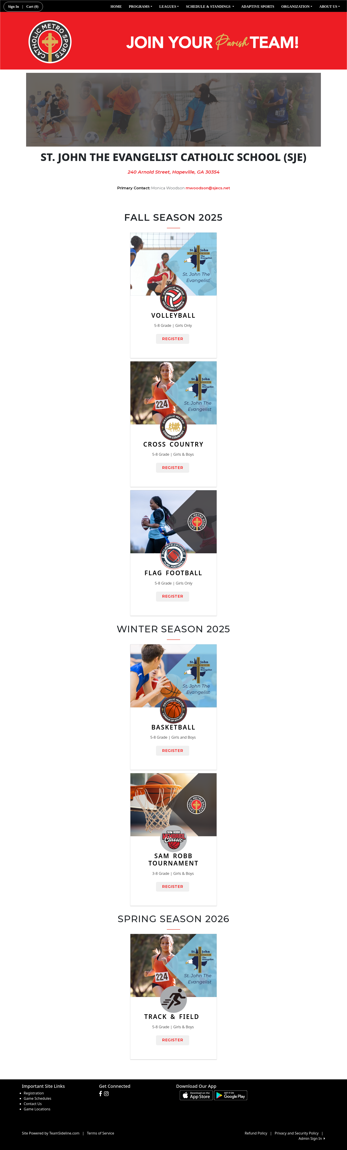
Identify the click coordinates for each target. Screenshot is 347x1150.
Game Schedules (37, 1098)
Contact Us (33, 1103)
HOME (116, 6)
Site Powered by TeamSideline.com (50, 1133)
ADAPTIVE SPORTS (257, 6)
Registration (34, 1093)
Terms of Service (100, 1133)
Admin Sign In (312, 1138)
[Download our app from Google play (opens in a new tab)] (230, 1094)
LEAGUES (169, 6)
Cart (32, 6)
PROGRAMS (140, 6)
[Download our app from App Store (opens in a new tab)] (196, 1094)
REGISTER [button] (172, 339)
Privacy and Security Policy (296, 1133)
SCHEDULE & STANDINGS (210, 6)
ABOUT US (329, 6)
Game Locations (37, 1109)
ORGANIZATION (296, 6)
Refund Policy (256, 1133)
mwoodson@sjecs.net (208, 188)
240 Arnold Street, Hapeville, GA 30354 (174, 172)
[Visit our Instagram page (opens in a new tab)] (107, 1094)
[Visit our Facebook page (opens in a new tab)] (101, 1094)
